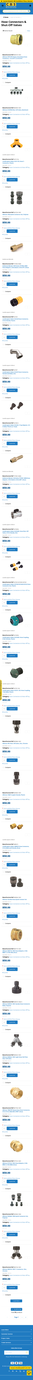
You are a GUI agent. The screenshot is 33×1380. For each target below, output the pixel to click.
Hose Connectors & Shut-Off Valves (20, 63)
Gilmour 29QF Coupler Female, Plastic (13, 795)
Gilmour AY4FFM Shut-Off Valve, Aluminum (15, 110)
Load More (16, 1301)
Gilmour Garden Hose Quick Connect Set (14, 899)
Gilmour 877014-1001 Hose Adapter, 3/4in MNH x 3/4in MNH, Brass (14, 1164)
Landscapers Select (8, 154)
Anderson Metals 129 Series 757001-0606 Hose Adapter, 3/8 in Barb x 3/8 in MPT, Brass (16, 479)
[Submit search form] (28, 11)
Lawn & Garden (15, 17)
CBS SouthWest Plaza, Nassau (12, 72)
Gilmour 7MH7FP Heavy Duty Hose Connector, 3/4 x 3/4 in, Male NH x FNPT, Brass (16, 1110)
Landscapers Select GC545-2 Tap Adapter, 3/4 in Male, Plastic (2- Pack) (16, 425)
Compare (6, 82)
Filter (28, 31)
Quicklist (5, 78)
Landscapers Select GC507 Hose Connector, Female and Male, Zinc (15, 372)
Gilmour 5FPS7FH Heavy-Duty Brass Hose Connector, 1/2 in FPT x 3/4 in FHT (14, 57)
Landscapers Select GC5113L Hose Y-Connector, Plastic (13, 162)
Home (5, 17)
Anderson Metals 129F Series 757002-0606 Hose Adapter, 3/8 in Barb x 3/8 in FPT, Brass (15, 266)
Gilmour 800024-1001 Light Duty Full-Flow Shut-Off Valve (15, 1057)
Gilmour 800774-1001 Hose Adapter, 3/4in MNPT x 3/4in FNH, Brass (14, 951)
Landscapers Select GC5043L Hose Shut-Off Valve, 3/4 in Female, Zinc (15, 532)
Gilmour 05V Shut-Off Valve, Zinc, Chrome (15, 743)
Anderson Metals (7, 259)
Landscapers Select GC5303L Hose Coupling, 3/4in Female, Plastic (15, 638)
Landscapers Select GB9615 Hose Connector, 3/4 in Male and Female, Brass (15, 847)
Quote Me (12, 75)
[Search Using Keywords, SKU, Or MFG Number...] (16, 11)
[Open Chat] (29, 1372)
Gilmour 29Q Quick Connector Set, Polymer (15, 214)
